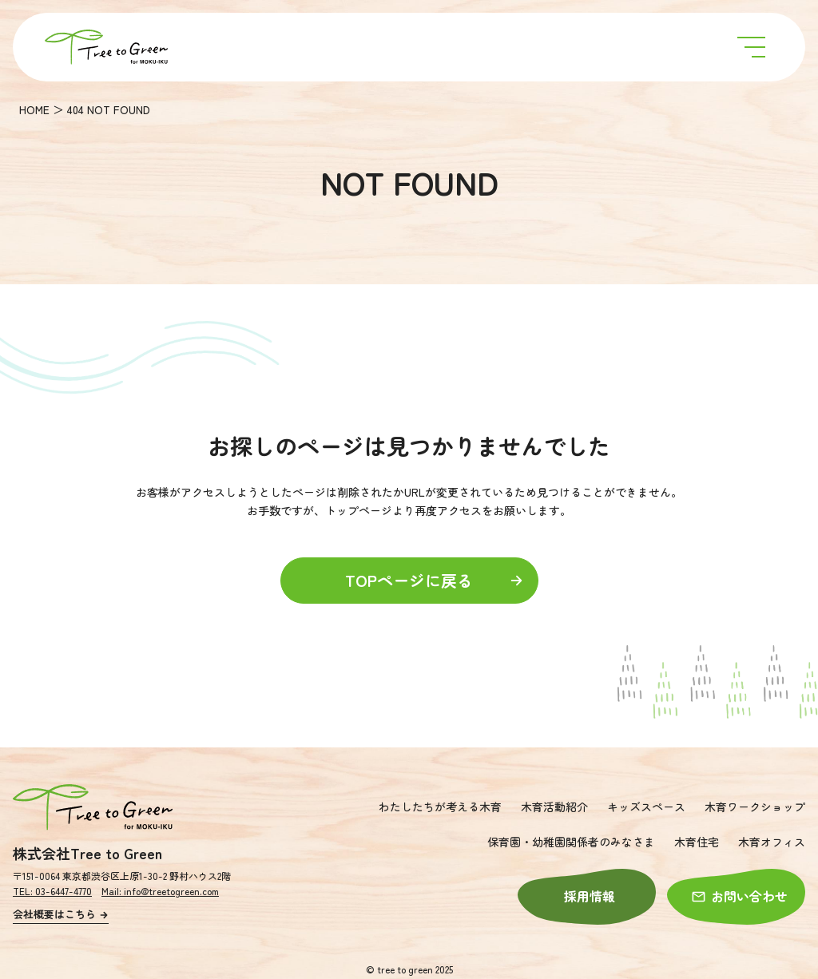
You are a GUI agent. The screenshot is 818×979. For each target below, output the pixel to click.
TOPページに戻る (435, 580)
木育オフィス (771, 842)
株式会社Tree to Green (87, 852)
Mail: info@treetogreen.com (160, 891)
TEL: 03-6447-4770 (52, 891)
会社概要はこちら (61, 914)
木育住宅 (696, 842)
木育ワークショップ (755, 807)
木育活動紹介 (554, 807)
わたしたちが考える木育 (440, 807)
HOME (34, 109)
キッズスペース (646, 807)
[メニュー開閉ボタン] (751, 47)
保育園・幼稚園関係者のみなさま (571, 842)
